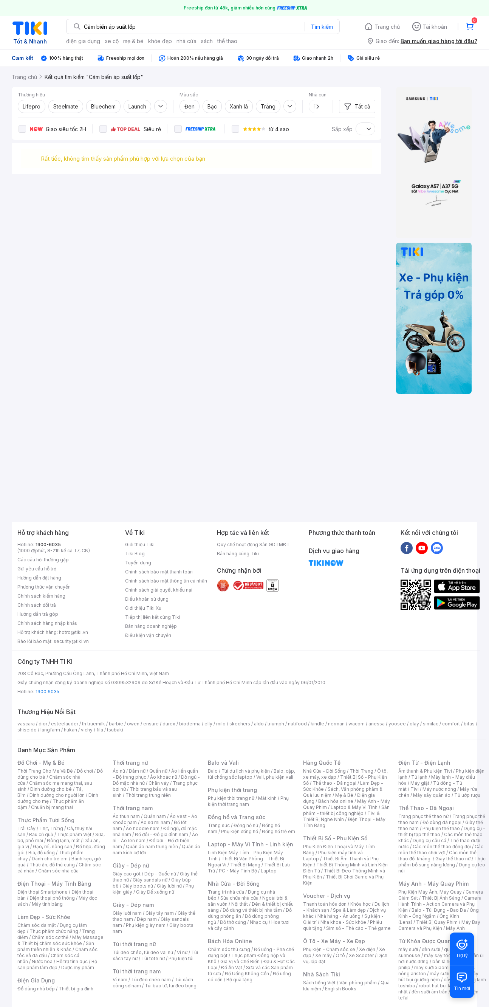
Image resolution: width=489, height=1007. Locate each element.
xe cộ (112, 41)
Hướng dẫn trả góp (37, 614)
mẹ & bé (133, 41)
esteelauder (64, 724)
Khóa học (360, 904)
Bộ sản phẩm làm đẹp (57, 964)
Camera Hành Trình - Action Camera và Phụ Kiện (439, 904)
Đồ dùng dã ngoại (441, 822)
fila (99, 730)
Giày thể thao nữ (452, 858)
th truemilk (93, 724)
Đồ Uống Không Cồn (247, 973)
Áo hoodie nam (142, 828)
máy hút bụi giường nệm (438, 976)
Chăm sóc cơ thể (50, 937)
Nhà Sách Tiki (321, 974)
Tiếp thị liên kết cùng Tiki (152, 617)
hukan (70, 730)
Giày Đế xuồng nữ (155, 892)
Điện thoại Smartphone (42, 892)
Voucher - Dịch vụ (326, 895)
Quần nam (155, 816)
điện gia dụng (83, 41)
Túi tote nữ (153, 958)
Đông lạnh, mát (63, 840)
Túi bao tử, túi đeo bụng (171, 985)
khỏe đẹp (160, 41)
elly (208, 724)
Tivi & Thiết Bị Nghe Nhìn (341, 816)
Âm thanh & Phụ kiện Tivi (425, 771)
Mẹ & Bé (344, 795)
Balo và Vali (223, 762)
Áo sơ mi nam (155, 822)
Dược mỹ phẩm (77, 967)
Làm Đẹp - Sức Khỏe (43, 917)
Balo (213, 771)
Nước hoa (42, 961)
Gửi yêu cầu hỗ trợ (36, 569)
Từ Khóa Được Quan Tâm (431, 941)
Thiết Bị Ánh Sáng (441, 898)
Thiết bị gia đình (76, 989)
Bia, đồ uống (41, 852)
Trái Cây (26, 828)
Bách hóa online (335, 801)
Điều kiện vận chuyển (148, 635)
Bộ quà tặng (239, 979)
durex (168, 724)
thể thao (227, 41)
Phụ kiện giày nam (146, 925)
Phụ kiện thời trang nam (248, 801)
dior (43, 724)
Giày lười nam (127, 913)
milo (221, 724)
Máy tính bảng (47, 904)
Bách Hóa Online (230, 941)
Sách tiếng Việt (319, 982)
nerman (336, 724)
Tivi (414, 789)
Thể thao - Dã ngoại (334, 783)
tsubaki (115, 730)
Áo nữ (119, 771)
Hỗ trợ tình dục (72, 961)
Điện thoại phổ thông (52, 898)
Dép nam (147, 919)
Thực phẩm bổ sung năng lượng (442, 862)
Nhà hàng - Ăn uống (339, 916)
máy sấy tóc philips (445, 955)
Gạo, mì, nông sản (52, 846)
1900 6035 (47, 691)
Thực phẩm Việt (74, 834)
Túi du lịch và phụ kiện (245, 771)
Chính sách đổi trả (36, 605)
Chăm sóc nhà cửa (58, 871)
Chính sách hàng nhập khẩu (47, 623)
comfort (451, 724)
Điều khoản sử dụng (147, 599)
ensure (151, 724)
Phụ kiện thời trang (232, 790)
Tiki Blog (135, 553)
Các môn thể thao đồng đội (442, 846)
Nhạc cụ (259, 922)
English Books (340, 989)
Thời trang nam (133, 808)
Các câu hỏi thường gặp (43, 559)
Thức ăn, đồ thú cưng (52, 865)
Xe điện (367, 949)
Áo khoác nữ (163, 777)
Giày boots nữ (137, 886)
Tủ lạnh (419, 777)
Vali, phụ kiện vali (274, 777)
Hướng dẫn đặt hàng (39, 578)
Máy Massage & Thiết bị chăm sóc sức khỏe (60, 940)
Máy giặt (419, 783)
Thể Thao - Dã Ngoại (426, 808)
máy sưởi (408, 949)
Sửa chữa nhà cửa (239, 898)
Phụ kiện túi (181, 958)
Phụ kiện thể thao (441, 828)
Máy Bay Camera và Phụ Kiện (439, 925)
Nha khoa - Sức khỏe (343, 922)
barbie (116, 724)
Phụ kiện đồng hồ (239, 831)
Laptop (269, 871)
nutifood (297, 724)
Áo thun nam (126, 816)
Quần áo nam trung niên (152, 846)
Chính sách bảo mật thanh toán (159, 572)
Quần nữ (158, 771)
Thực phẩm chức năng (53, 931)
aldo (259, 724)
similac (430, 724)
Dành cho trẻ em (50, 858)
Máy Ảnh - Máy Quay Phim (433, 883)
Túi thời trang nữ (134, 944)
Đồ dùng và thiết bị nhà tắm (252, 910)
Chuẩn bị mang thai (52, 807)
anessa (376, 724)
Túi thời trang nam (137, 971)
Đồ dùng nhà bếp (36, 989)
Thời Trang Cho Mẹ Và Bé (45, 771)
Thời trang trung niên (148, 795)
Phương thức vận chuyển (44, 587)
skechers (239, 724)
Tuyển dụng (138, 562)
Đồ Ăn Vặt (231, 967)
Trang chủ (387, 26)
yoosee (397, 724)
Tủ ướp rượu (467, 795)
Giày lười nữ (169, 886)
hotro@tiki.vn (73, 632)
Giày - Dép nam (133, 905)
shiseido (27, 730)
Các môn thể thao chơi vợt (440, 849)
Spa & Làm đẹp (349, 910)
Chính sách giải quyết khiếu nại (158, 590)
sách (207, 41)
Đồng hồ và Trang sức (236, 817)
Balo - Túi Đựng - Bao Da (439, 910)
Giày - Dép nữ (131, 865)
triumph (276, 724)
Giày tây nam (159, 913)
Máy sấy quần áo (431, 795)
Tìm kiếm (322, 26)
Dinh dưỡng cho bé (51, 789)
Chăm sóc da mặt (36, 925)
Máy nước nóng (439, 789)
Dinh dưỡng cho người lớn (57, 795)
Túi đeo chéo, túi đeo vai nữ (143, 952)
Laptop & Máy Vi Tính (354, 807)
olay (414, 724)
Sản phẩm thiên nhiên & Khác (55, 946)
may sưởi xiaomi (432, 967)
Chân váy (159, 783)
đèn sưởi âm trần (429, 992)
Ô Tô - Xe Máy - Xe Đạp (334, 941)
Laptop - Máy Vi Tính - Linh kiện (250, 844)
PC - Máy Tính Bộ (238, 871)
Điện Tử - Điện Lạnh (424, 762)
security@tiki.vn (71, 641)
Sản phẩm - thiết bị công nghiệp (346, 810)
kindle (317, 724)
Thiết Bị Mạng (245, 865)
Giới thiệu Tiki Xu (143, 608)
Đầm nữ (137, 771)
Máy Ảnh (455, 928)
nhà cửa (186, 41)
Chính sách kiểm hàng (41, 596)
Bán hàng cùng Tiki (238, 553)
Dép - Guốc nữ (160, 874)
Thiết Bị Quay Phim (437, 922)
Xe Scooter (361, 955)
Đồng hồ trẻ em (278, 831)
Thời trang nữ (130, 762)
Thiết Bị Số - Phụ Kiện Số (335, 838)
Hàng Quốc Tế (321, 762)
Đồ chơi (85, 771)
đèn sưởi (431, 949)
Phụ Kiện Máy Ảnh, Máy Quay (430, 892)
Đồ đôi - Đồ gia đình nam (161, 834)
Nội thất (239, 904)
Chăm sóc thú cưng (229, 949)
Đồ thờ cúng (233, 922)
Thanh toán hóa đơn (325, 904)
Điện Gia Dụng (36, 980)
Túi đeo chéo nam (151, 979)
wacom (356, 724)
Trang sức (219, 825)
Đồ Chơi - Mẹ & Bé (41, 762)
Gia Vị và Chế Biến (240, 961)
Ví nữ (182, 952)
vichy (87, 730)
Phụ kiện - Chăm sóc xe (329, 949)
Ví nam (120, 979)
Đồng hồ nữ (246, 825)
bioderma (190, 724)
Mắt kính (267, 798)
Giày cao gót (127, 874)
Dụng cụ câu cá (429, 840)
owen (133, 724)
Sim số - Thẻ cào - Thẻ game (358, 928)
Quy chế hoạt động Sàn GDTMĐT (253, 544)
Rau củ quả (41, 834)
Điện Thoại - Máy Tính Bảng (54, 883)
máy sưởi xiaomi (447, 973)
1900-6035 (48, 544)
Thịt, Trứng (51, 828)
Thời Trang (361, 771)
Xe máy (323, 955)
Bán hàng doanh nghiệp (151, 626)
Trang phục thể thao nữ (423, 816)
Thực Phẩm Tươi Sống (45, 820)
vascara (26, 724)
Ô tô (340, 955)
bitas (469, 724)
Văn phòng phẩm (358, 982)
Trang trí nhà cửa (226, 892)
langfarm (50, 730)
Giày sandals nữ (150, 880)
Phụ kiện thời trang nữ (231, 798)
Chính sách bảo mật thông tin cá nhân (166, 581)
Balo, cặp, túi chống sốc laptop (251, 774)
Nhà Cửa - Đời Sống (234, 883)
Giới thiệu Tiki (140, 544)
